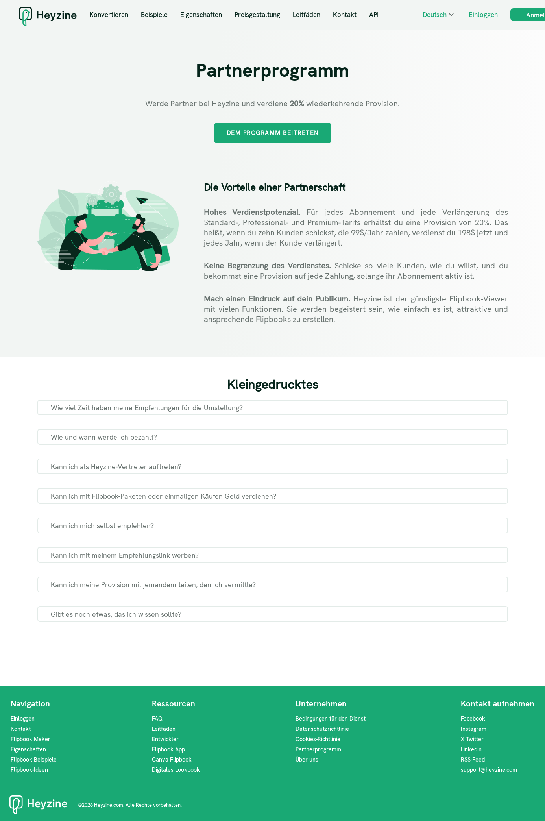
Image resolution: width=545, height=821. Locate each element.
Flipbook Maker (30, 739)
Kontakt (345, 14)
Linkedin (471, 749)
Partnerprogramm (318, 749)
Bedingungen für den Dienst (331, 718)
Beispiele (154, 14)
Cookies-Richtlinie (318, 739)
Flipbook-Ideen (29, 769)
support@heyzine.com (489, 769)
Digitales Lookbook (176, 769)
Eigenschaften (201, 14)
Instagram (473, 728)
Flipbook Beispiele (34, 759)
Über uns (307, 759)
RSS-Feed (473, 759)
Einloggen (483, 14)
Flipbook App (168, 749)
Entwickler (165, 739)
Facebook (473, 718)
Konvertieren (108, 14)
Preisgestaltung (257, 14)
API (374, 14)
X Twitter (472, 739)
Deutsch (435, 14)
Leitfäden (306, 14)
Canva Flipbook (172, 759)
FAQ (157, 718)
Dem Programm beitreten (273, 133)
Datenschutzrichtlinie (322, 728)
